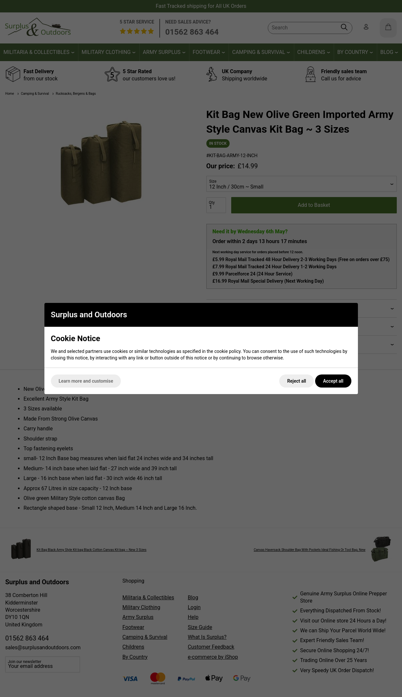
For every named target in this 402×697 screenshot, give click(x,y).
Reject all (296, 381)
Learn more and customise (86, 381)
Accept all (333, 381)
